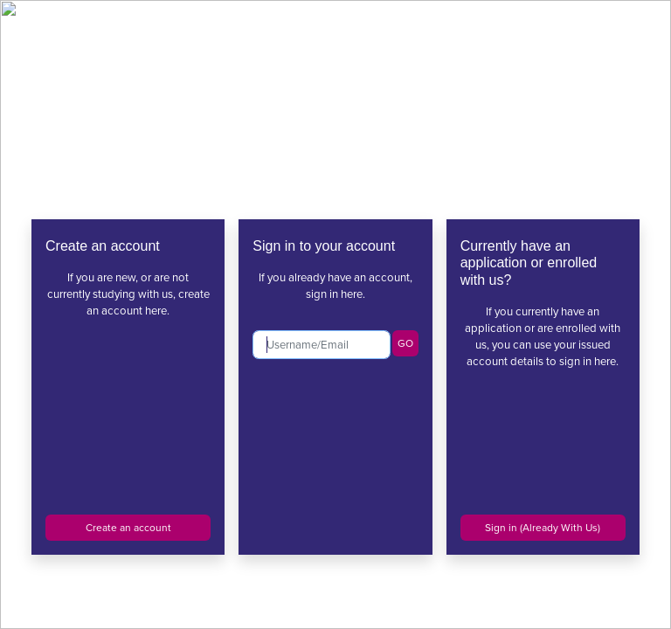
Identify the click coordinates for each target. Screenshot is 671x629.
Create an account (128, 528)
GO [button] (405, 343)
